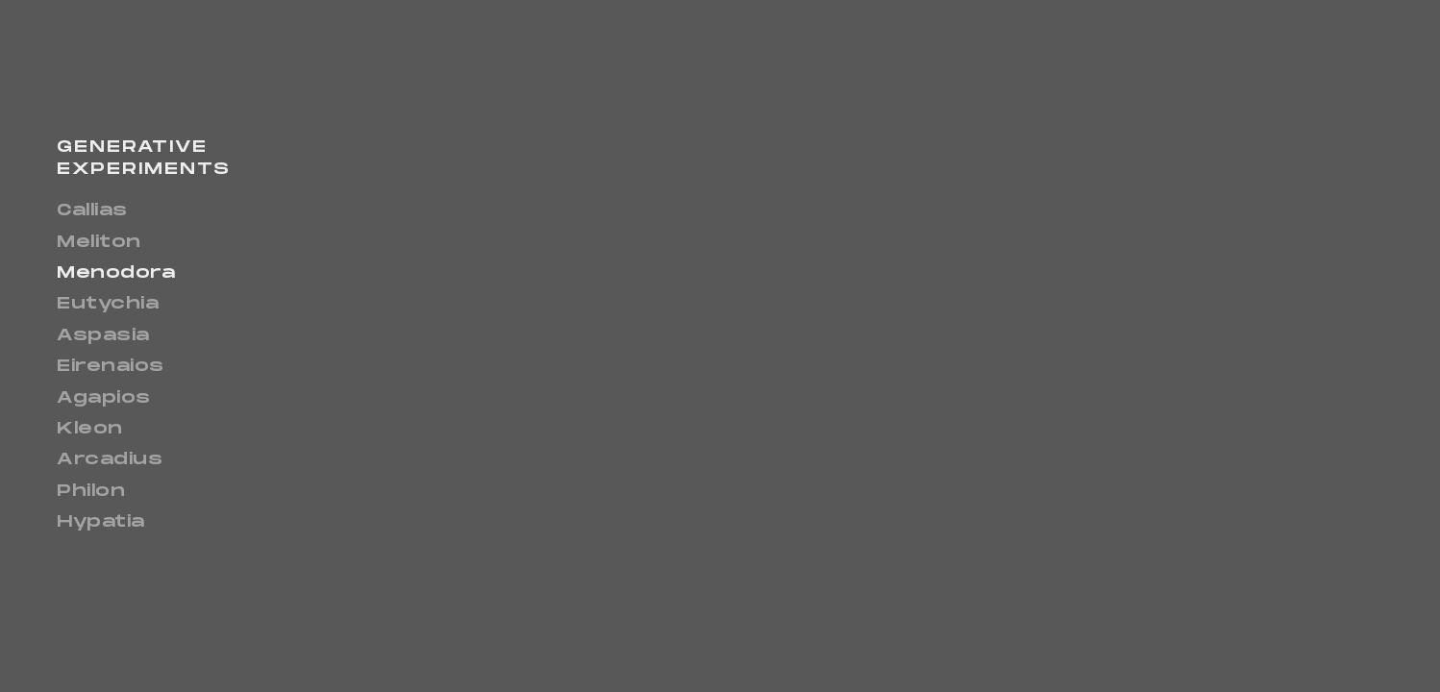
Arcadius (109, 460)
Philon (91, 491)
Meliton (99, 243)
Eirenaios (110, 367)
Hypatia (101, 522)
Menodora (116, 273)
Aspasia (103, 336)
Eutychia (108, 304)
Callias (92, 211)
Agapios (104, 398)
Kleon (90, 429)
